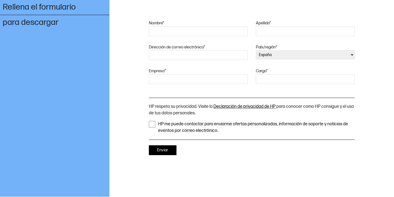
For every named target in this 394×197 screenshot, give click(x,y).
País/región (266, 47)
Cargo (262, 71)
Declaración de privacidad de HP (244, 106)
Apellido (263, 23)
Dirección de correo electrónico (177, 47)
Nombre (156, 23)
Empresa (157, 71)
